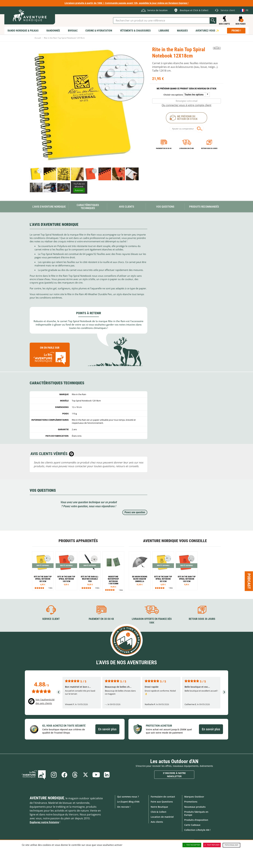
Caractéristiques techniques (88, 206)
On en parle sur (50, 356)
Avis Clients (126, 206)
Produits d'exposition (196, 819)
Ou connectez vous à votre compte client (186, 105)
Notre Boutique (159, 806)
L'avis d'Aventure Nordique (49, 206)
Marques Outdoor (194, 796)
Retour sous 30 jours (209, 148)
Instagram (54, 775)
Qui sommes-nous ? (128, 796)
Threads (75, 775)
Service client (51, 618)
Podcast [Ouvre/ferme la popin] (249, 581)
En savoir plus (107, 729)
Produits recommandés (204, 206)
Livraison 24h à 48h (186, 148)
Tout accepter (192, 845)
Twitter (85, 775)
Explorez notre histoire (44, 822)
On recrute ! (123, 806)
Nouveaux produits (195, 806)
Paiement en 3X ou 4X (164, 148)
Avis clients (157, 821)
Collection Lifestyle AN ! (197, 829)
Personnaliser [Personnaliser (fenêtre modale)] (231, 845)
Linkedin (107, 775)
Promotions (190, 801)
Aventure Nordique (47, 798)
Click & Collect (158, 811)
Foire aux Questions (162, 801)
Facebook (64, 775)
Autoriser (79, 190)
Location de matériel (162, 816)
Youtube (96, 775)
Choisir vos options (173, 94)
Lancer (213, 20)
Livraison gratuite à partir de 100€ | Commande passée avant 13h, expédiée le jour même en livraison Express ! (126, 3)
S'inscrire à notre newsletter (174, 774)
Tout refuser (211, 845)
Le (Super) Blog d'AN (128, 801)
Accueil (38, 38)
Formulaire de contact (163, 796)
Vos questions (165, 206)
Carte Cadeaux (192, 824)
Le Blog (34, 775)
